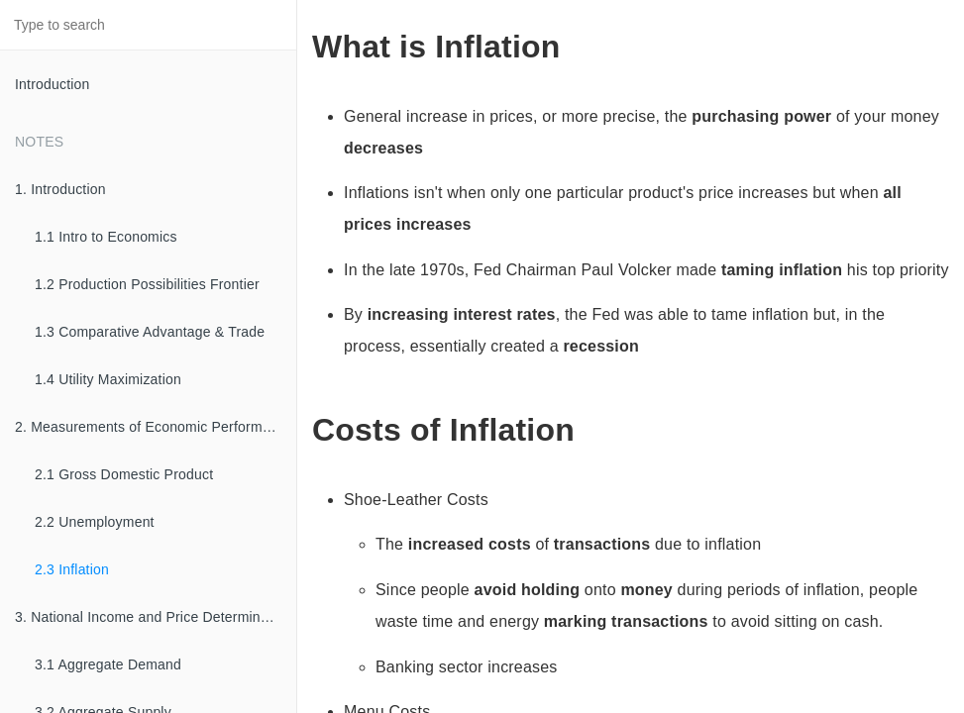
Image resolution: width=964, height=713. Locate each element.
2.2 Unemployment (95, 522)
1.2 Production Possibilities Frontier (147, 284)
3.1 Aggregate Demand (108, 664)
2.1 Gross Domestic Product (124, 474)
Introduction (52, 84)
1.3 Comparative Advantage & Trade (150, 332)
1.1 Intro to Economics (106, 237)
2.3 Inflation (72, 569)
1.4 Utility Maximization (108, 379)
